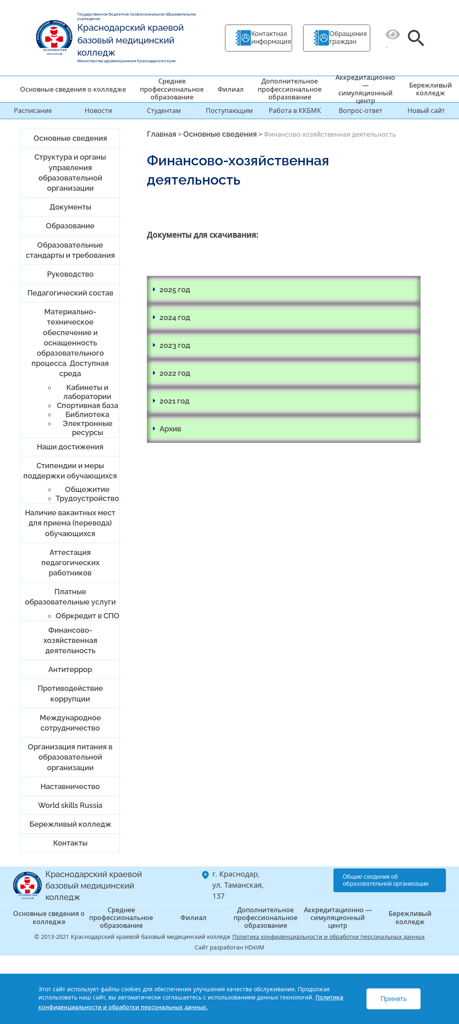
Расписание (33, 110)
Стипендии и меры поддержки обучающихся (70, 470)
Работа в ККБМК (295, 110)
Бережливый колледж (430, 89)
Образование (70, 225)
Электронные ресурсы (87, 428)
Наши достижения (70, 446)
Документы (70, 207)
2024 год (175, 317)
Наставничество (70, 786)
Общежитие (87, 489)
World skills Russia (70, 805)
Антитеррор (70, 669)
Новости (98, 110)
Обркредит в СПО (87, 615)
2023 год (175, 345)
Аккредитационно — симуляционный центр (365, 89)
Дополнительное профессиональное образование (290, 89)
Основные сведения (70, 138)
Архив (170, 428)
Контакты (70, 843)
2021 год (174, 401)
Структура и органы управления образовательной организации (70, 172)
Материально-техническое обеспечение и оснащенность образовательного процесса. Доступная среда (70, 342)
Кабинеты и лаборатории (87, 392)
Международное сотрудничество (70, 722)
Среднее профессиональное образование (172, 89)
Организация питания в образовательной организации (70, 756)
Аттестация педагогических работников (70, 562)
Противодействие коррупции (70, 693)
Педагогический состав (70, 293)
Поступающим (229, 110)
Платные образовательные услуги (70, 596)
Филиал (231, 89)
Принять (393, 999)
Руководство (70, 274)
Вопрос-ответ (360, 110)
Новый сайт (426, 110)
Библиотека (87, 414)
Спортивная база (87, 405)
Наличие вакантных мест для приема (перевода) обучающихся (70, 522)
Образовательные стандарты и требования (70, 250)
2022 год (175, 373)
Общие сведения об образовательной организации (385, 880)
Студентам (164, 110)
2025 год (175, 289)
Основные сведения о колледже (73, 89)
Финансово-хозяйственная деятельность (70, 640)
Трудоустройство (87, 498)
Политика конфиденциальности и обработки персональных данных (328, 937)
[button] (284, 290)
